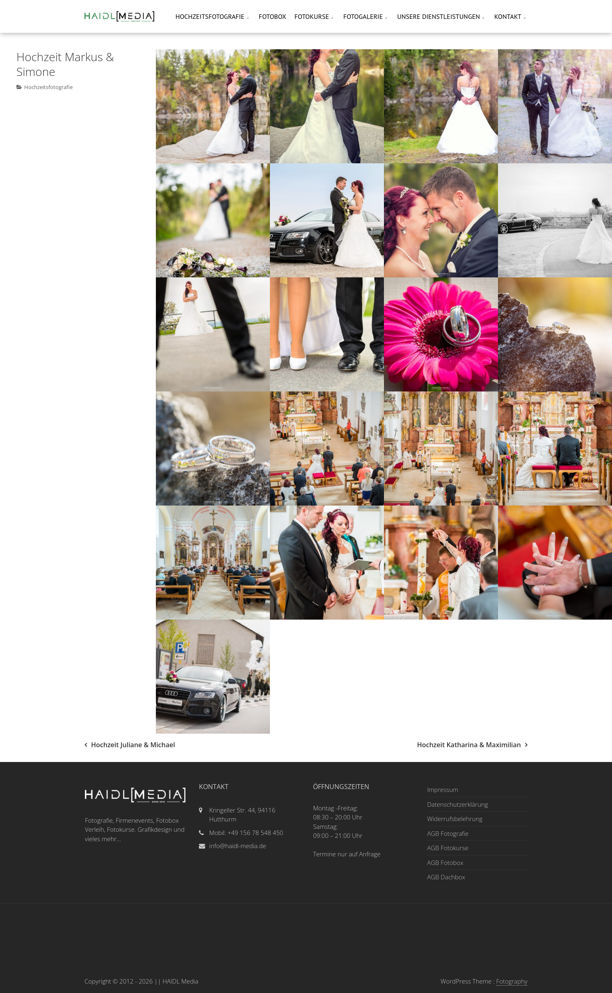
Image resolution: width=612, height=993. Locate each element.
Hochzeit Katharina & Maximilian (469, 744)
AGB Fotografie (447, 833)
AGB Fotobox (445, 862)
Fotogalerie (363, 16)
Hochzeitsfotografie (210, 16)
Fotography (512, 981)
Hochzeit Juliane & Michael (133, 744)
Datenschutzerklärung (457, 804)
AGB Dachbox (446, 877)
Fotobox (272, 16)
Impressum (442, 789)
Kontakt (507, 16)
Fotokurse (312, 16)
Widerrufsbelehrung (454, 819)
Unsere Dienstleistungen (438, 16)
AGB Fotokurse (447, 848)
